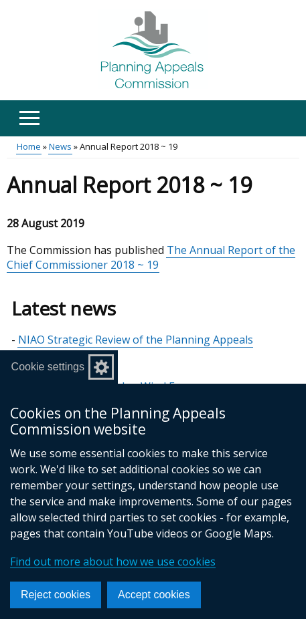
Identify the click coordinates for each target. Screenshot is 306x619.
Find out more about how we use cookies (113, 561)
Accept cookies (154, 594)
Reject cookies (55, 594)
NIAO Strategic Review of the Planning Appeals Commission (135, 347)
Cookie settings (47, 366)
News (60, 146)
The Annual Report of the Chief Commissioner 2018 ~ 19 (151, 257)
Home (29, 146)
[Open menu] (29, 118)
